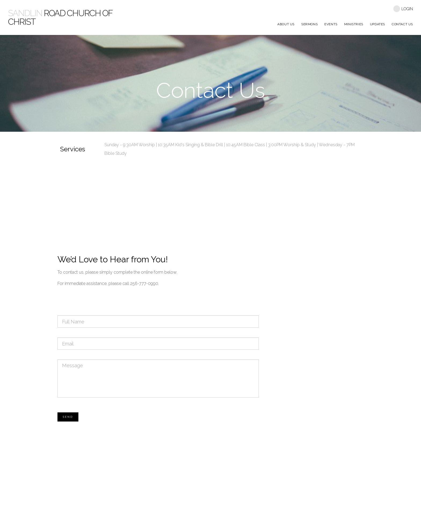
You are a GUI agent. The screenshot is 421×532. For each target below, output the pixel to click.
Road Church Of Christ (60, 17)
